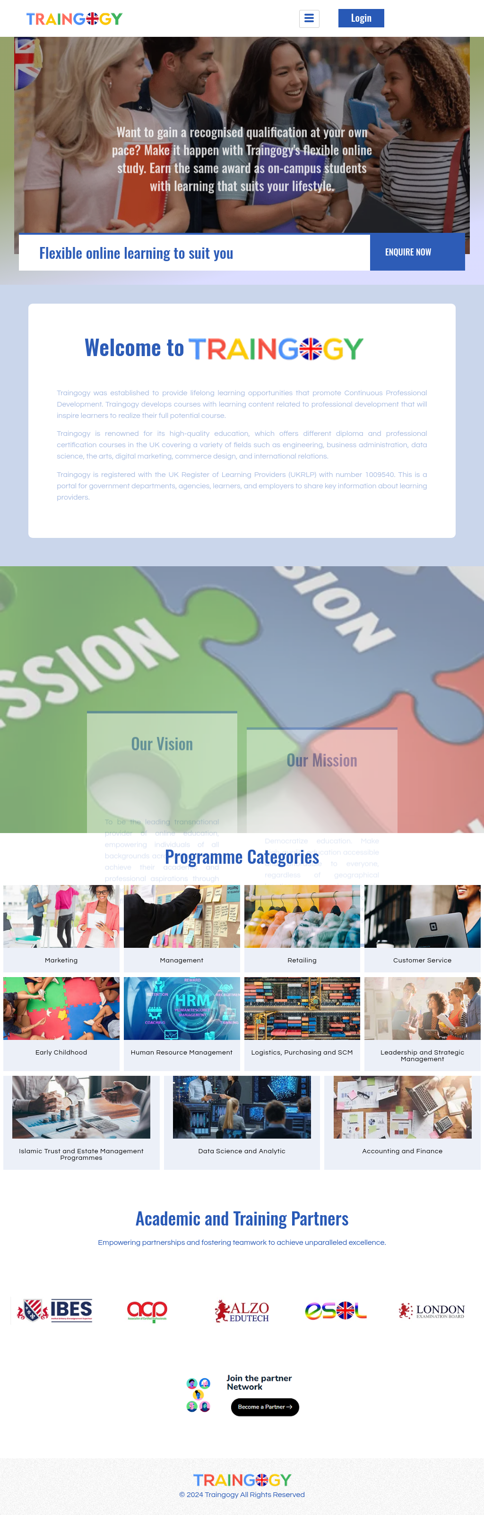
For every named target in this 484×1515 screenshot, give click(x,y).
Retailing (302, 960)
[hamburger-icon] (309, 19)
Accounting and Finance (402, 1151)
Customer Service (422, 960)
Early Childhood (61, 1052)
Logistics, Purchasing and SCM (302, 1052)
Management (181, 960)
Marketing (61, 960)
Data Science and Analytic (241, 1151)
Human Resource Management (182, 1052)
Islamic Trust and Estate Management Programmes (81, 1154)
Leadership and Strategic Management (422, 1056)
